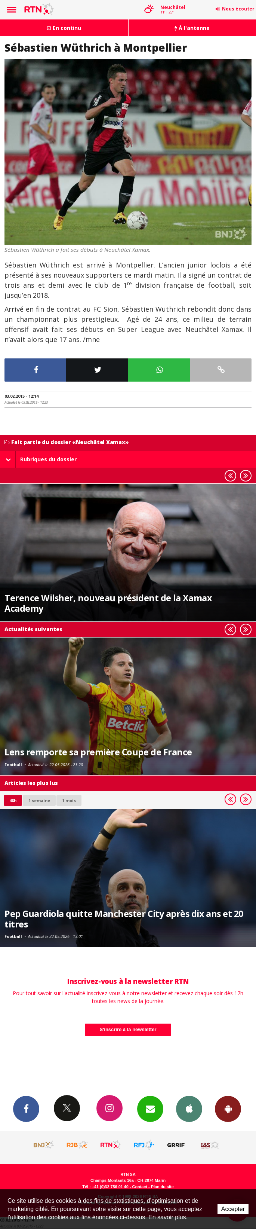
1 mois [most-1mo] (69, 800)
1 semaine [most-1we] (39, 800)
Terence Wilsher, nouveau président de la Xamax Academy (108, 603)
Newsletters (150, 1108)
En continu (64, 27)
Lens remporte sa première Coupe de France (98, 752)
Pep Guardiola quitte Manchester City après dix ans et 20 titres (123, 919)
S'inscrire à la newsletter (128, 1029)
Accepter (233, 1209)
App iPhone (189, 1108)
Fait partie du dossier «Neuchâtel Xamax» (66, 442)
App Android (228, 1108)
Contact (139, 1186)
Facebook (26, 1108)
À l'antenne (192, 27)
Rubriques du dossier (41, 459)
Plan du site (162, 1186)
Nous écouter (238, 9)
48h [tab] (12, 800)
